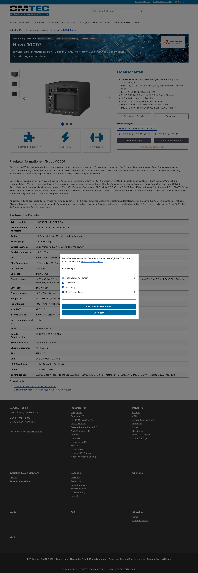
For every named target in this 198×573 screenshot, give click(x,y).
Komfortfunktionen (74, 292)
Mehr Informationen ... (92, 261)
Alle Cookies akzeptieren (99, 306)
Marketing (70, 287)
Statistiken (70, 282)
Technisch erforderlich (76, 278)
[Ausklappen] (134, 277)
